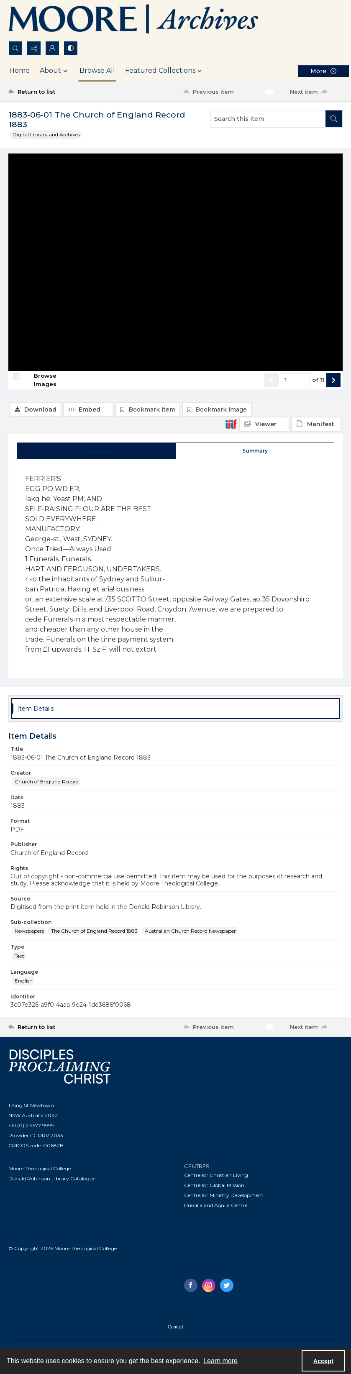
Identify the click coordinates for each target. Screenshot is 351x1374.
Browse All (97, 70)
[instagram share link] (208, 1288)
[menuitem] (175, 1329)
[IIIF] (231, 173)
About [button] (54, 71)
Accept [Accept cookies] (323, 1361)
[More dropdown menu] (323, 71)
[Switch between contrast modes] (70, 48)
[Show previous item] (271, 419)
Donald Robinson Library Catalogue (51, 1181)
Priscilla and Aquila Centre (215, 1208)
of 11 (318, 419)
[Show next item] (333, 419)
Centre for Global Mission (214, 1188)
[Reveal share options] (34, 48)
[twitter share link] (226, 1288)
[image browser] (39, 419)
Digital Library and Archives (46, 134)
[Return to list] (52, 91)
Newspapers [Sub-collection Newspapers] (29, 934)
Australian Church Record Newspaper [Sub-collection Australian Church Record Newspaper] (190, 934)
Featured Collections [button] (164, 71)
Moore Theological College (39, 1171)
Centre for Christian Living (216, 1177)
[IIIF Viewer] (264, 174)
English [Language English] (24, 983)
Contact (175, 1329)
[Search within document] (333, 118)
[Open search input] (15, 48)
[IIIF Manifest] (316, 174)
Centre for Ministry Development (224, 1198)
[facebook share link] (190, 1288)
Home (19, 70)
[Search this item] (268, 118)
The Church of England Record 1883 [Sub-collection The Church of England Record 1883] (94, 934)
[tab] (96, 453)
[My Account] (52, 48)
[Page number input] (295, 419)
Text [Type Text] (19, 958)
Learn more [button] (220, 1360)
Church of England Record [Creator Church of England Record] (47, 784)
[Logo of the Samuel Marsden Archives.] (133, 20)
